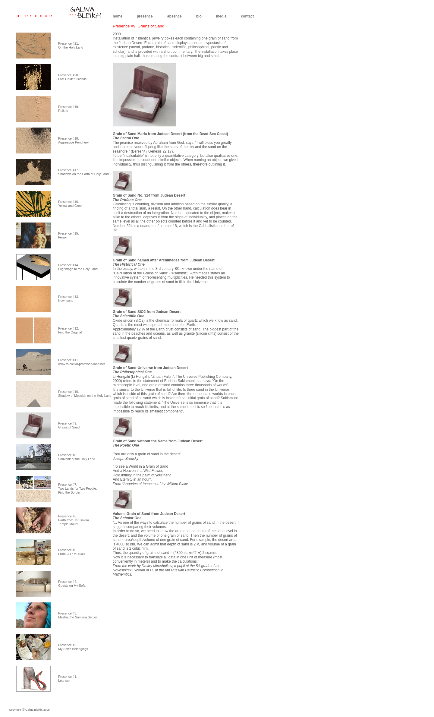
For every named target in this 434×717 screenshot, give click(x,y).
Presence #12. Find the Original (70, 330)
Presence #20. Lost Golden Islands (72, 77)
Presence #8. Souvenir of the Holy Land (76, 457)
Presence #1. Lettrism (67, 678)
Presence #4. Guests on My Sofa (72, 583)
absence (174, 16)
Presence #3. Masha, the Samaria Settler (77, 615)
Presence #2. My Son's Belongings (73, 647)
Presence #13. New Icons (68, 298)
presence (145, 16)
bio (199, 16)
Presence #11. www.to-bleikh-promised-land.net (81, 362)
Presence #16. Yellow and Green (70, 203)
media (221, 16)
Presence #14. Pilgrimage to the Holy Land (78, 267)
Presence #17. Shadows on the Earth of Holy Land (83, 172)
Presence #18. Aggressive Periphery (73, 140)
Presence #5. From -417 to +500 (71, 552)
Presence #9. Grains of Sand (69, 425)
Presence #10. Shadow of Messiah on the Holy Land (85, 393)
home (117, 16)
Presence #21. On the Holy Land (70, 45)
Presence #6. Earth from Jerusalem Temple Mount (73, 520)
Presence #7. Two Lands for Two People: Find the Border (77, 488)
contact (247, 16)
